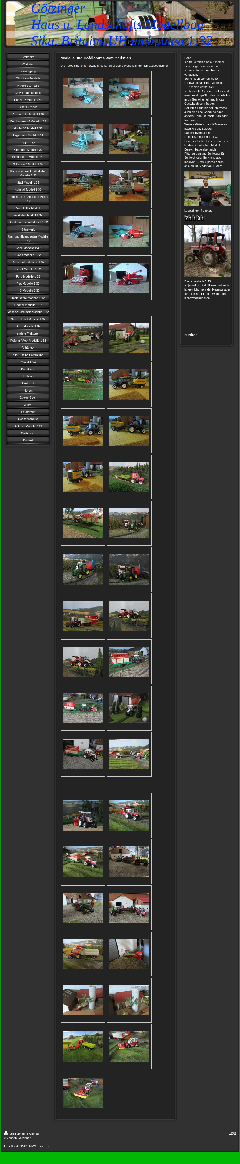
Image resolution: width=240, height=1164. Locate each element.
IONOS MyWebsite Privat (35, 1146)
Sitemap (34, 1133)
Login (232, 1133)
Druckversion (15, 1133)
